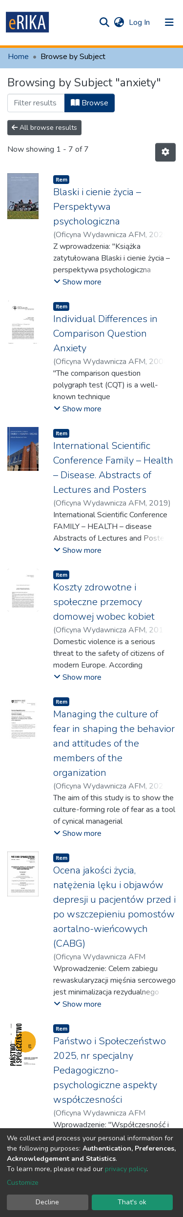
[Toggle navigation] (169, 22)
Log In (140, 22)
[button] (119, 22)
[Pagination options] (165, 152)
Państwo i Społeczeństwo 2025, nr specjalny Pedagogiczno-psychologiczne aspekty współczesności (109, 1070)
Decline (47, 1202)
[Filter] (36, 103)
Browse (89, 103)
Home (18, 56)
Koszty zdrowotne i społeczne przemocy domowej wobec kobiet (104, 602)
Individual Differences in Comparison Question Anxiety (105, 333)
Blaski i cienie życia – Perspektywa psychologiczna (97, 206)
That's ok (132, 1202)
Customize (23, 1182)
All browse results (44, 127)
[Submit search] (104, 22)
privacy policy (125, 1169)
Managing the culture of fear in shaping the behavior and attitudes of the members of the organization (114, 743)
